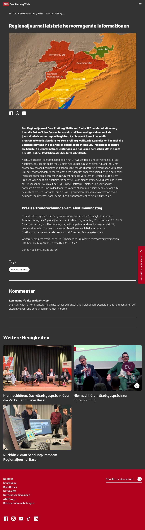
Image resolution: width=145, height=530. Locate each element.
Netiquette (9, 490)
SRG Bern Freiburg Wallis (31, 13)
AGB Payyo (9, 498)
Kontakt (8, 478)
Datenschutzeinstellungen (18, 503)
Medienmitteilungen (54, 13)
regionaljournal (19, 269)
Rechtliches (10, 486)
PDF (56, 249)
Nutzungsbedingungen (16, 494)
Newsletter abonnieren (124, 479)
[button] (140, 4)
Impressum (10, 482)
